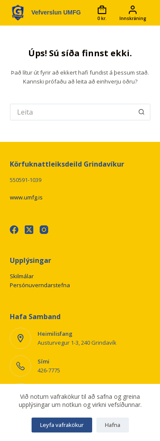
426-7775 (49, 370)
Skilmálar (22, 276)
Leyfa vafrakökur (62, 425)
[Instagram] (44, 229)
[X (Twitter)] (29, 229)
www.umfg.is (26, 197)
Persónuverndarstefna (40, 285)
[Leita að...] (72, 112)
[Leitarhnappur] (142, 112)
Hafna (112, 425)
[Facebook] (14, 229)
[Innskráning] (132, 13)
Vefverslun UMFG (56, 12)
